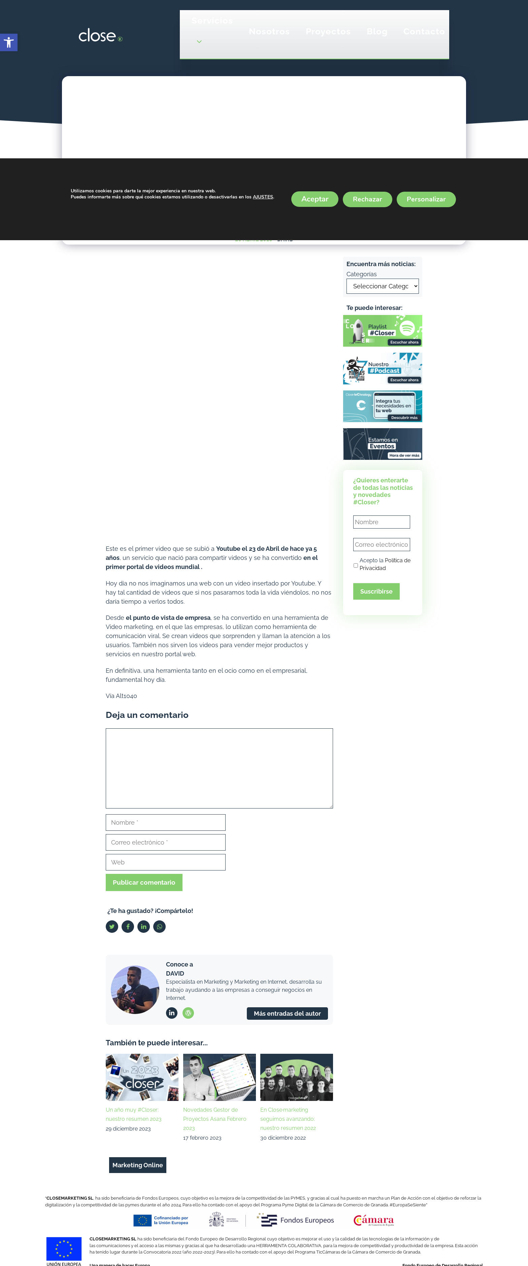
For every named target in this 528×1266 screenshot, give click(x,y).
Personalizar (426, 199)
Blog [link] (377, 31)
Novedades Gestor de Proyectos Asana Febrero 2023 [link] (214, 1119)
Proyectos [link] (328, 31)
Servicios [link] (212, 34)
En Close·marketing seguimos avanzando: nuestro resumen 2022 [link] (288, 1119)
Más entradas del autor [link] (287, 1013)
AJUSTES (263, 197)
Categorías (361, 274)
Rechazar (367, 199)
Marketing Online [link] (137, 1165)
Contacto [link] (424, 31)
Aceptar (314, 199)
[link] (9, 42)
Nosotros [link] (269, 31)
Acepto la (385, 564)
